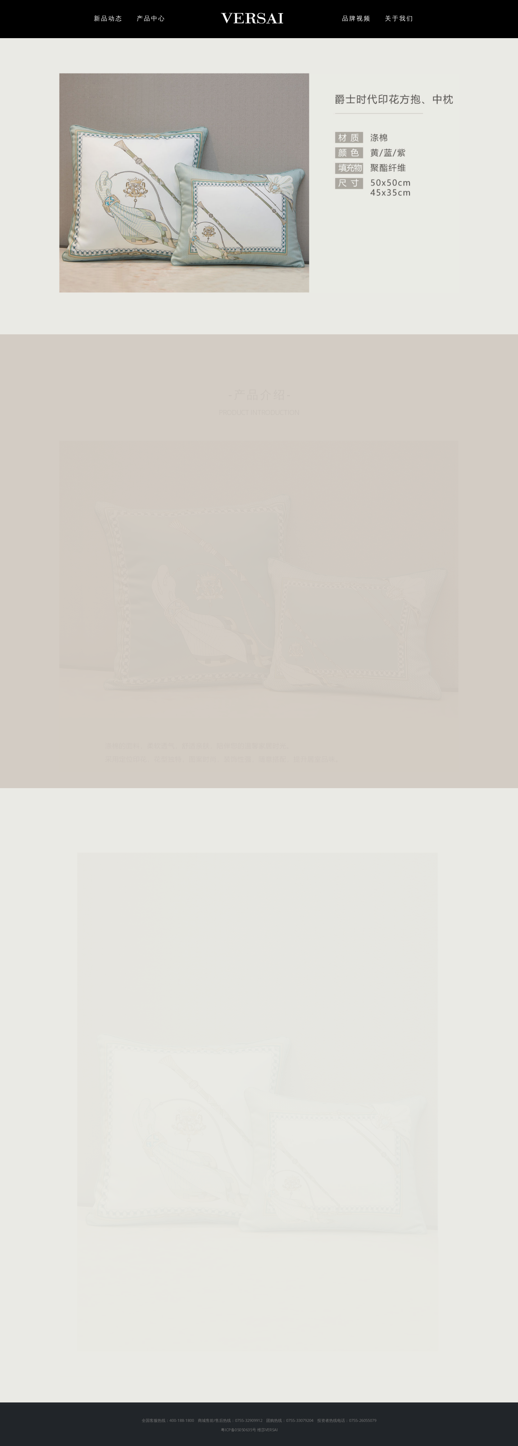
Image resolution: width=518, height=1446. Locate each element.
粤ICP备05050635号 (238, 1429)
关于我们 (399, 18)
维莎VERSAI (267, 1429)
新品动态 (108, 18)
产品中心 (165, 18)
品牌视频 (342, 18)
